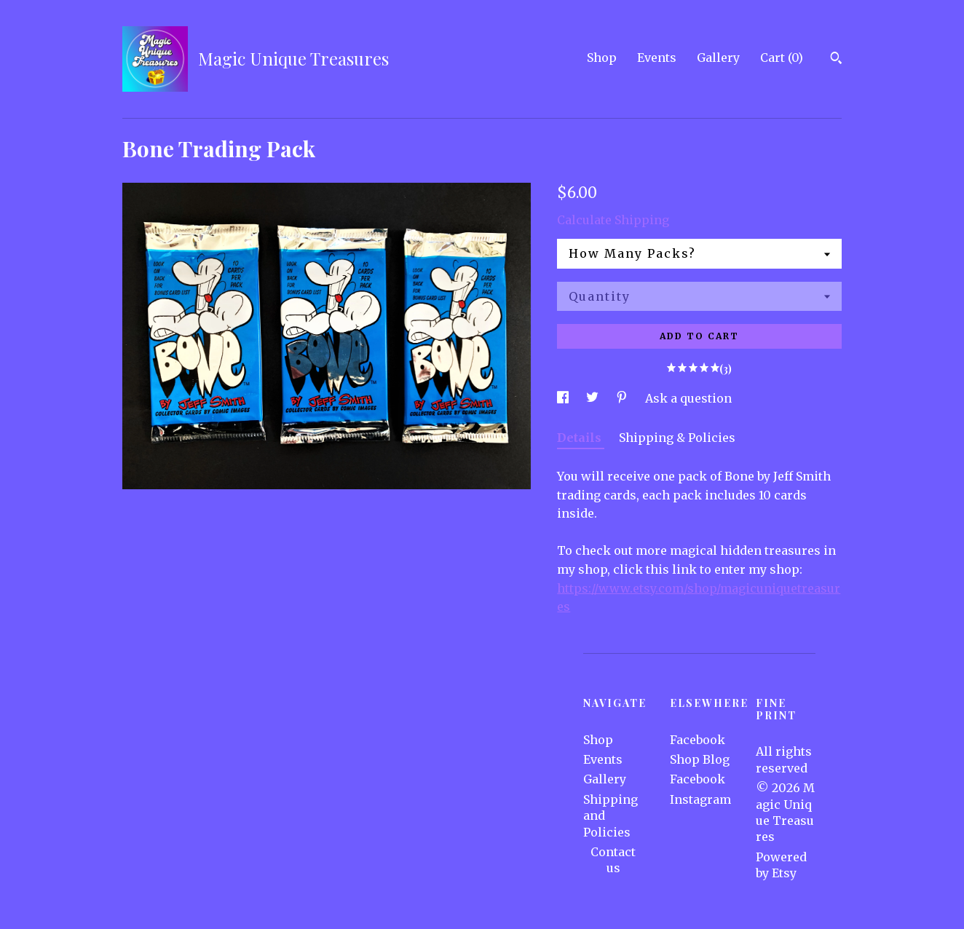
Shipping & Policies (677, 437)
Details (580, 437)
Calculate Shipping (613, 220)
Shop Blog (700, 759)
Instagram (700, 799)
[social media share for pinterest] (623, 398)
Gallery (718, 57)
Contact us (613, 860)
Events (656, 57)
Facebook (697, 739)
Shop (602, 57)
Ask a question (688, 398)
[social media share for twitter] (593, 398)
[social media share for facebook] (564, 398)
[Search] (836, 60)
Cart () (781, 57)
